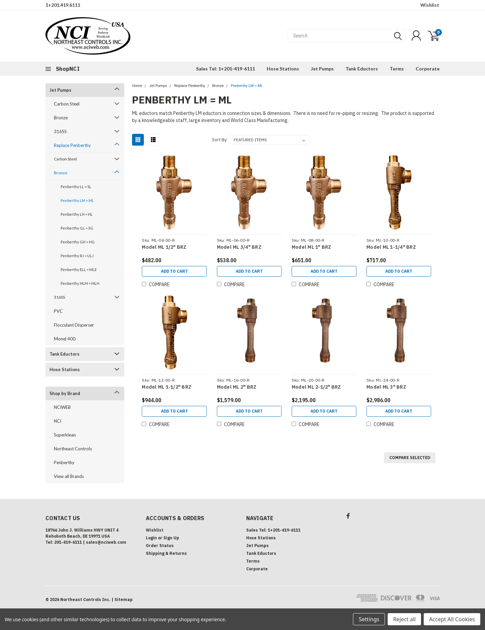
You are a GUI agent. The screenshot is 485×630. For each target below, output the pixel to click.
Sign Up (171, 537)
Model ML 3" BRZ (386, 387)
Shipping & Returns (166, 553)
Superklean (65, 435)
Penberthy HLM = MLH (80, 283)
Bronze (61, 117)
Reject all (404, 619)
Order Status (160, 545)
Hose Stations (283, 68)
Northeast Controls (73, 448)
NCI (57, 421)
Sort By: (219, 140)
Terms (397, 68)
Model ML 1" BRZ (311, 247)
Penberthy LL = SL (76, 186)
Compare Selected (409, 457)
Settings (369, 619)
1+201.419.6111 (62, 5)
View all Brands (69, 476)
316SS (60, 131)
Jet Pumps (322, 68)
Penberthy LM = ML (77, 200)
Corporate (428, 68)
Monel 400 (64, 338)
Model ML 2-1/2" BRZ (316, 387)
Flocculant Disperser (74, 325)
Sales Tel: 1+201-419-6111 (225, 68)
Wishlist (429, 5)
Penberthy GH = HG (78, 242)
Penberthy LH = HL (77, 214)
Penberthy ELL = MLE (79, 269)
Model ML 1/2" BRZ (164, 247)
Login (151, 537)
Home (137, 86)
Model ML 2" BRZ (237, 387)
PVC (58, 311)
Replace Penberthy (72, 145)
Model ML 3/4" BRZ (239, 247)
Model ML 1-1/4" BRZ (391, 247)
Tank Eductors (362, 68)
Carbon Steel (66, 104)
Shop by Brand (65, 393)
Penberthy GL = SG (77, 228)
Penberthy (64, 462)
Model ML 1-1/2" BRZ (166, 387)
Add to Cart (174, 271)
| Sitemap (122, 599)
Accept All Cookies (452, 619)
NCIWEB (62, 407)
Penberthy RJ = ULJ (77, 255)
